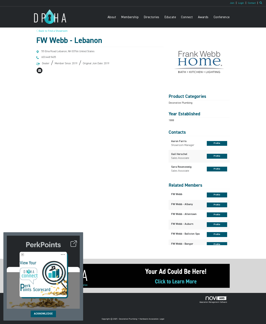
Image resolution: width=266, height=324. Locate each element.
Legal (162, 319)
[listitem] (234, 3)
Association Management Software (213, 299)
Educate (170, 17)
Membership (130, 17)
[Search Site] (261, 3)
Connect (187, 17)
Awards (203, 17)
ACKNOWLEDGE (43, 313)
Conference (222, 17)
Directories (151, 17)
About (112, 17)
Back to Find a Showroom (52, 31)
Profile (217, 143)
